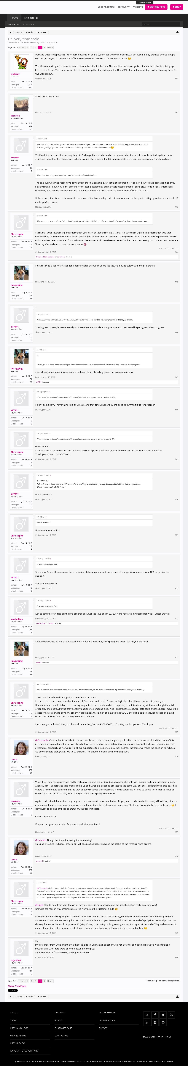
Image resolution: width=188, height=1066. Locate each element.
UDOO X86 (24, 42)
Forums (14, 17)
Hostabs (15, 801)
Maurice (15, 115)
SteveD (15, 157)
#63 (176, 207)
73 (31, 295)
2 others (61, 257)
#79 (176, 933)
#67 (176, 377)
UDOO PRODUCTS (106, 7)
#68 (176, 410)
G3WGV (43, 42)
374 (30, 770)
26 (31, 629)
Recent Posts (28, 24)
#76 (176, 756)
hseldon (43, 257)
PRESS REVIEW (17, 1043)
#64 (176, 252)
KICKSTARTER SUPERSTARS (24, 1050)
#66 (176, 332)
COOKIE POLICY (107, 1020)
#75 (176, 732)
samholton (17, 619)
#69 (176, 459)
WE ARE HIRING (18, 1035)
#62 (176, 112)
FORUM (58, 1020)
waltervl (15, 73)
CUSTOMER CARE (63, 1028)
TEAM (13, 1020)
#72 (176, 588)
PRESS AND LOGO (19, 1028)
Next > (50, 47)
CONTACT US (61, 1035)
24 (31, 971)
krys (38, 257)
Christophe (17, 234)
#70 (176, 499)
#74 (176, 658)
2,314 (29, 84)
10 (31, 337)
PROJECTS (138, 7)
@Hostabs (40, 840)
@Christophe (42, 740)
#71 (176, 535)
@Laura (39, 904)
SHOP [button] (176, 6)
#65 (176, 282)
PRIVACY (103, 1028)
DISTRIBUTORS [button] (156, 6)
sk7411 (15, 326)
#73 (176, 619)
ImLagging (17, 284)
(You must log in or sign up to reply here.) (162, 980)
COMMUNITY (124, 7)
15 (31, 244)
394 (30, 126)
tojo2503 (16, 960)
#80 (176, 957)
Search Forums (14, 24)
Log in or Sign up (144, 2)
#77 (176, 832)
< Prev (21, 47)
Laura (14, 759)
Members (29, 17)
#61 (176, 79)
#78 (176, 856)
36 (31, 168)
